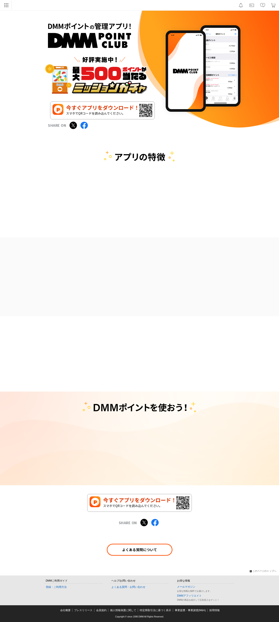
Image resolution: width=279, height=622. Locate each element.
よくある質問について (139, 549)
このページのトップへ (263, 571)
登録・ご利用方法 (56, 587)
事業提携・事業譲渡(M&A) (190, 610)
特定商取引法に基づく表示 (155, 610)
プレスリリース (83, 610)
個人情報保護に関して (123, 610)
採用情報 (214, 610)
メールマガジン (186, 586)
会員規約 (101, 610)
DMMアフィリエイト (189, 595)
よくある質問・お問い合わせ (128, 587)
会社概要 (65, 610)
